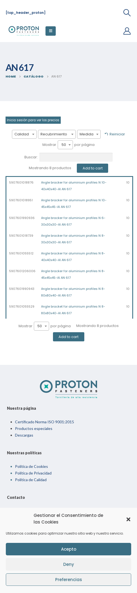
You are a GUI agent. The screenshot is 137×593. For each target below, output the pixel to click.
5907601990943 (21, 289)
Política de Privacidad (33, 473)
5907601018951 (21, 200)
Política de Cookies (31, 466)
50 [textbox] (64, 144)
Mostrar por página (68, 144)
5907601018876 (21, 182)
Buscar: (68, 157)
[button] (128, 519)
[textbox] (24, 134)
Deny (68, 564)
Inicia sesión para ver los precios (33, 120)
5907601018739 (21, 235)
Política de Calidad (31, 479)
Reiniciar (117, 134)
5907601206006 (22, 271)
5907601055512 (21, 253)
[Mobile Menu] (50, 31)
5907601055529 (21, 306)
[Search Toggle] (127, 12)
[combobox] (24, 134)
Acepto (68, 549)
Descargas (24, 435)
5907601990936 (22, 218)
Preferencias (68, 579)
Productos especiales (33, 428)
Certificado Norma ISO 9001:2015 (44, 421)
